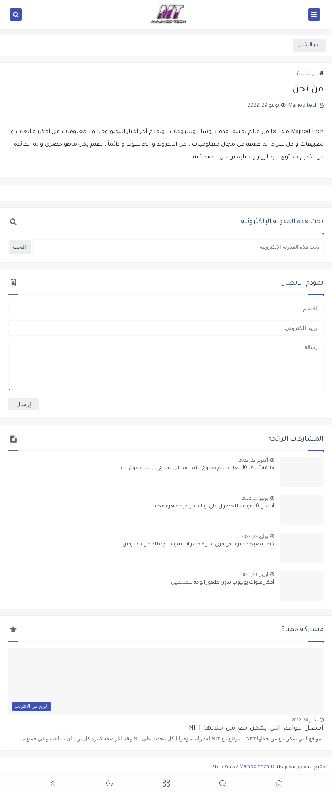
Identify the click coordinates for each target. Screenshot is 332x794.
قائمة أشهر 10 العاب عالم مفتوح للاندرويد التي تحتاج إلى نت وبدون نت (197, 468)
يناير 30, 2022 (305, 720)
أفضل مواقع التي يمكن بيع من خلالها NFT (256, 728)
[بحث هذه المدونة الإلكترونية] (178, 246)
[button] (279, 784)
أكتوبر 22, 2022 (253, 460)
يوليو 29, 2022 (254, 536)
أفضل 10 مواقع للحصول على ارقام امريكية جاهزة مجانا (213, 506)
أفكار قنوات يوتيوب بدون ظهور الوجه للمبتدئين (222, 583)
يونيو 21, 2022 (255, 498)
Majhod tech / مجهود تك (240, 767)
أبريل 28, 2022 (254, 574)
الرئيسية (310, 74)
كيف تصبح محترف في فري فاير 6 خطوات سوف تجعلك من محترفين (198, 544)
